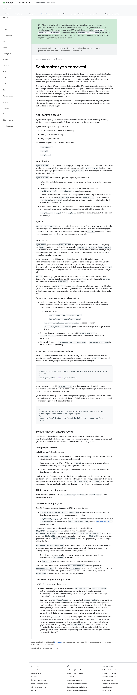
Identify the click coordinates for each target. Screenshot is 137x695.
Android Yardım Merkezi (110, 670)
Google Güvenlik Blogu (74, 680)
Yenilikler (6, 14)
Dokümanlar (46, 59)
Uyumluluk (61, 14)
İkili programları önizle (38, 680)
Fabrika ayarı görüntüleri (39, 684)
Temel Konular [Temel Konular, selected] (46, 14)
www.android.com (108, 680)
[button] (12, 17)
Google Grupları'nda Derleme (77, 687)
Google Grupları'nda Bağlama (77, 690)
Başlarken (19, 14)
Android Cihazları (77, 14)
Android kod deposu (38, 670)
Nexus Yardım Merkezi (109, 677)
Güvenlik (32, 14)
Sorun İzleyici (106, 690)
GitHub (33, 690)
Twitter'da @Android (74, 670)
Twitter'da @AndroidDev (75, 673)
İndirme (34, 677)
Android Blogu (71, 677)
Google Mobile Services (110, 684)
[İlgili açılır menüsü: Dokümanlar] (30, 2)
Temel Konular (57, 59)
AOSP (37, 59)
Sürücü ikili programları (39, 687)
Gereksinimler (36, 673)
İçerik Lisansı (58, 642)
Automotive (94, 14)
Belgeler (7, 9)
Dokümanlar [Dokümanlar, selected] (23, 3)
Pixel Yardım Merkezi (109, 673)
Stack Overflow (107, 687)
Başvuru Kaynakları (112, 14)
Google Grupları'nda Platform (77, 684)
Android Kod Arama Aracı (45, 3)
